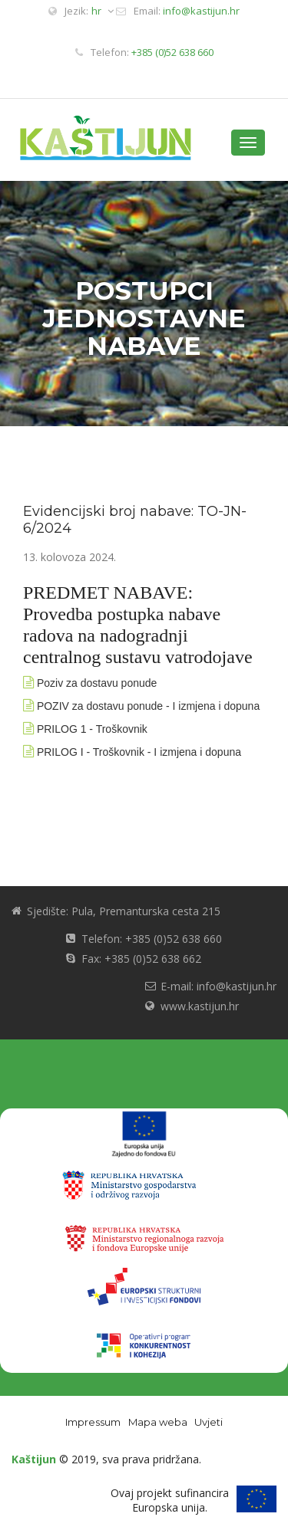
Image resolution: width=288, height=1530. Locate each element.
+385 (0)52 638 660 (172, 52)
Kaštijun (34, 1459)
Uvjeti (208, 1422)
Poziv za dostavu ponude (97, 683)
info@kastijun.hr (201, 11)
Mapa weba (157, 1422)
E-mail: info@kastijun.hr (218, 986)
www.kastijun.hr (200, 1006)
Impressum (93, 1422)
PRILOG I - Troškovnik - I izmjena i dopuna (139, 752)
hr (102, 11)
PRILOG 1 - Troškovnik (92, 729)
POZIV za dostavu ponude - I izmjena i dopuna (148, 706)
